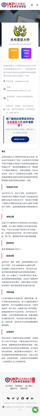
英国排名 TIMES (26, 53)
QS (13, 53)
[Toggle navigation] (37, 5)
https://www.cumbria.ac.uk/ (19, 90)
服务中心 (14, 388)
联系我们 (19, 386)
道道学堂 (24, 388)
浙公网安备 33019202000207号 (13, 407)
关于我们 (9, 386)
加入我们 (28, 386)
